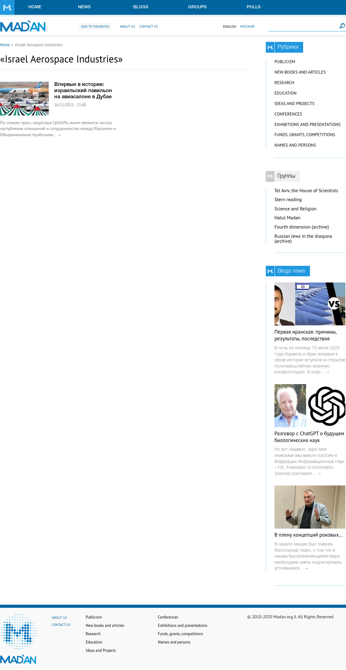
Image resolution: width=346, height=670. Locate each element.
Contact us (148, 26)
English (229, 26)
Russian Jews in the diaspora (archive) (303, 238)
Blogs (140, 7)
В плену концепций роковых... (308, 534)
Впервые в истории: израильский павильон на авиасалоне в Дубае (83, 90)
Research (284, 82)
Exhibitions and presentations (307, 124)
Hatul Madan (287, 217)
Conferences (288, 114)
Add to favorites (95, 26)
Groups (197, 7)
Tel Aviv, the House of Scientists (306, 190)
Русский (247, 26)
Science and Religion (295, 208)
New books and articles (300, 72)
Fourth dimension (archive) (301, 226)
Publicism (284, 61)
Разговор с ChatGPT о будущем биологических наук (309, 437)
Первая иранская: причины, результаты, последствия (305, 335)
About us (127, 26)
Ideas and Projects (294, 103)
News (84, 7)
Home (34, 7)
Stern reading (288, 199)
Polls (254, 7)
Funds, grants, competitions (304, 134)
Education (285, 93)
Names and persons (295, 145)
